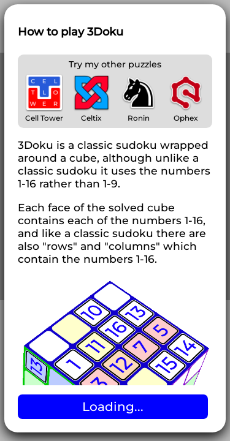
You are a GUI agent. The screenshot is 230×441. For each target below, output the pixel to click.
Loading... (113, 406)
